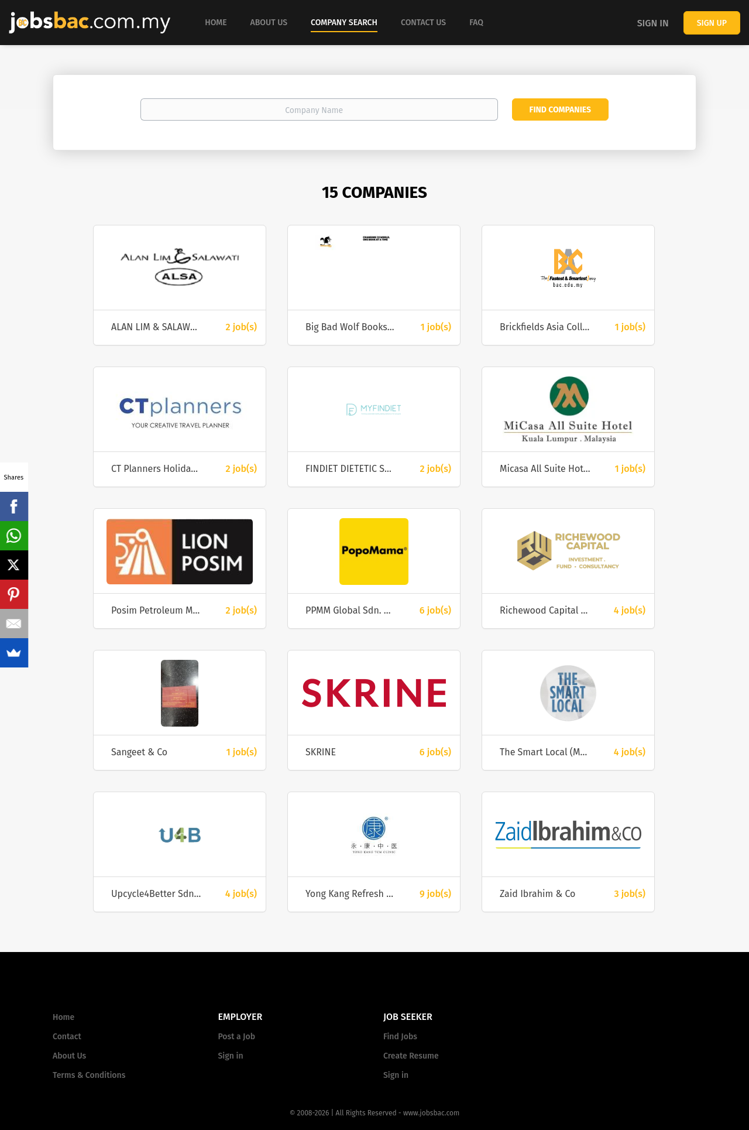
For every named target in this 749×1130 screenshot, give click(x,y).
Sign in (653, 23)
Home (63, 1017)
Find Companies (560, 110)
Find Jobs (400, 1037)
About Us (69, 1056)
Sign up (712, 23)
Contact (67, 1037)
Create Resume (411, 1056)
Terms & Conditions (89, 1075)
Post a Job (236, 1037)
